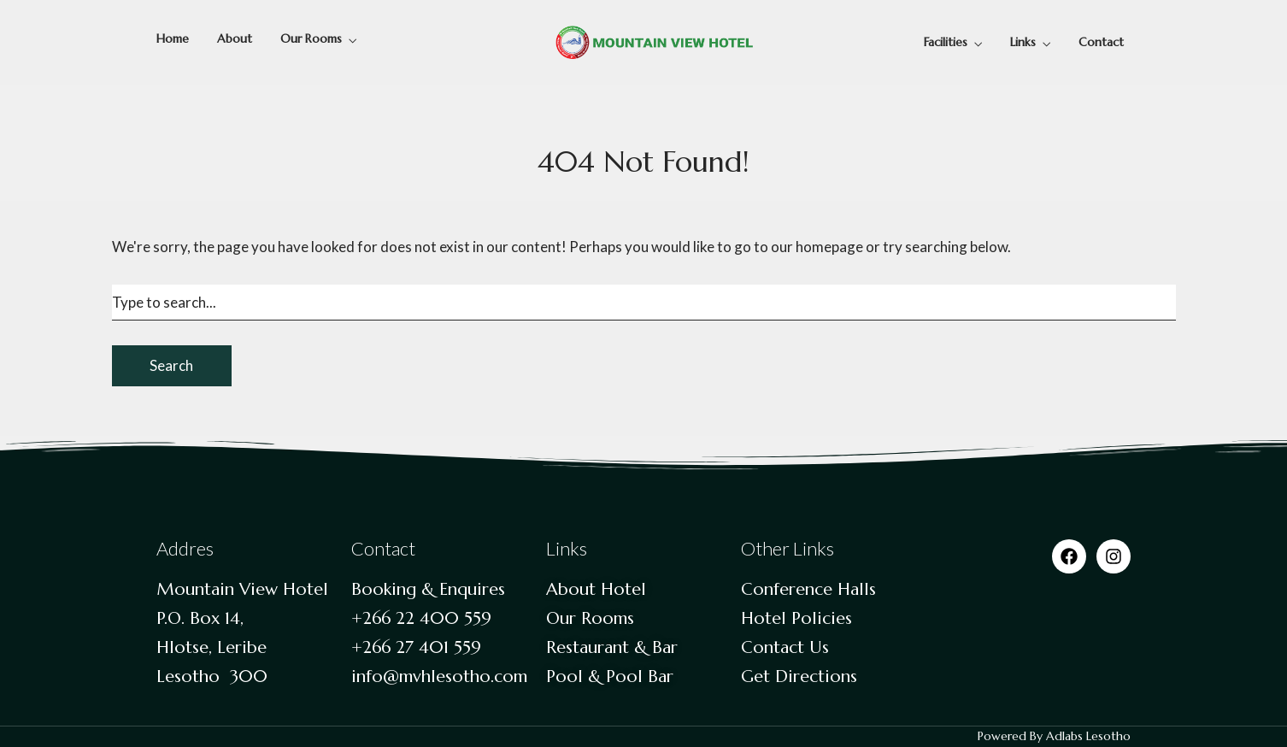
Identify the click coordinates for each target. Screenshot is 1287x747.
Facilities (945, 42)
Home (172, 38)
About (234, 38)
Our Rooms (311, 38)
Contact (1101, 42)
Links (1023, 42)
